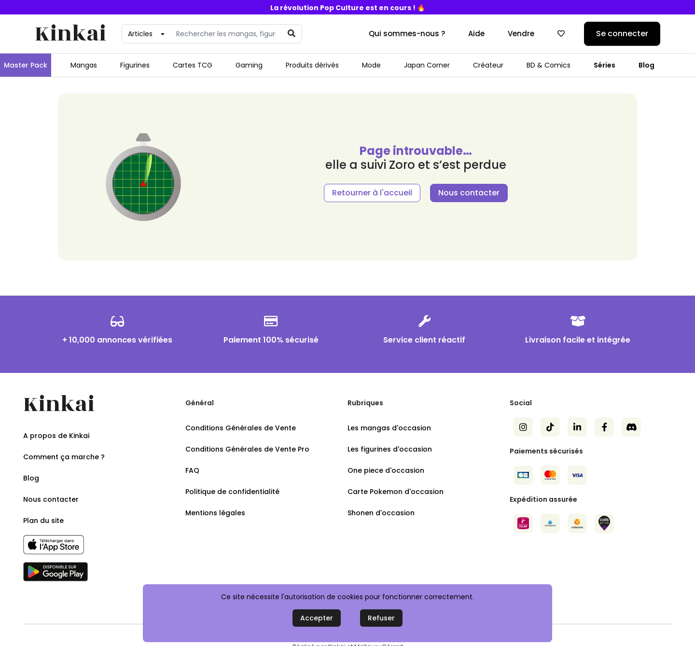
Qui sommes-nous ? (407, 33)
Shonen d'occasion (381, 513)
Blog (646, 65)
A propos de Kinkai (56, 435)
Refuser (381, 618)
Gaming (249, 65)
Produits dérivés (312, 65)
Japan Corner (427, 65)
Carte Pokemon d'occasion (396, 491)
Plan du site (43, 520)
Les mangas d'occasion (389, 428)
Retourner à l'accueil (372, 192)
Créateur (488, 65)
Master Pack (25, 65)
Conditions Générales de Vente (240, 428)
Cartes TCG (192, 65)
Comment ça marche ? (64, 457)
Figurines (135, 65)
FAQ (192, 470)
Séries (604, 65)
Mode (371, 65)
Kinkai (70, 34)
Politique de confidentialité (232, 491)
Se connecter (622, 33)
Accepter (316, 618)
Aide (476, 33)
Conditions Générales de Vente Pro (247, 449)
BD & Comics (548, 65)
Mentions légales (215, 513)
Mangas (83, 65)
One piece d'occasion (386, 470)
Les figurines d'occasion (390, 449)
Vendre (521, 33)
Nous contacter (469, 192)
